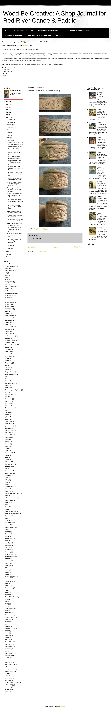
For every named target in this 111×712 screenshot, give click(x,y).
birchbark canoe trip (11, 293)
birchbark (8, 291)
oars (6, 518)
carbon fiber (8, 333)
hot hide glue (9, 437)
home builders (9, 435)
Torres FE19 (8, 644)
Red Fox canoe (9, 554)
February (10, 245)
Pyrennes (8, 549)
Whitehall (8, 680)
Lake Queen (8, 473)
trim (6, 651)
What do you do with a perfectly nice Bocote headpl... (14, 189)
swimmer (7, 621)
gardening (8, 412)
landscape (8, 475)
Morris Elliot (8, 507)
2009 (7, 254)
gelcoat (7, 414)
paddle (7, 525)
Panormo (8, 534)
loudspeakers (9, 486)
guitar (7, 419)
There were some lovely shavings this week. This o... (15, 201)
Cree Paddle (9, 356)
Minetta (7, 502)
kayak (7, 455)
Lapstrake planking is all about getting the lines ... (15, 211)
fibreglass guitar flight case (13, 390)
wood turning (9, 685)
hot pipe (7, 439)
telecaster (8, 626)
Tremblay (8, 649)
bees (6, 284)
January (9, 248)
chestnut (7, 338)
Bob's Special (9, 295)
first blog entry (9, 394)
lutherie (7, 489)
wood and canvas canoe (12, 682)
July (8, 130)
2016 (7, 107)
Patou (7, 536)
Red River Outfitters (11, 556)
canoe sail (8, 324)
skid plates (8, 594)
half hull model (9, 430)
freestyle (7, 405)
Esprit (7, 378)
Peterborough (9, 538)
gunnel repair (9, 426)
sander (7, 572)
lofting (7, 480)
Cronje (7, 358)
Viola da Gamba (37, 231)
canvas (7, 331)
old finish (7, 520)
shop (6, 590)
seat (6, 583)
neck (6, 509)
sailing (7, 570)
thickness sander (10, 628)
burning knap (9, 309)
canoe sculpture (10, 327)
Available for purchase (13, 35)
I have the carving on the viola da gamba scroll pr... (14, 229)
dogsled (7, 369)
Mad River (8, 491)
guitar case (8, 421)
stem (6, 610)
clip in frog (8, 349)
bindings (7, 288)
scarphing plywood (10, 577)
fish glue (7, 396)
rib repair (7, 561)
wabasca (7, 673)
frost (6, 410)
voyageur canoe (10, 669)
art (6, 273)
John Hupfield (9, 453)
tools (6, 637)
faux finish (8, 385)
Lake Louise (8, 471)
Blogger (63, 706)
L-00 (6, 468)
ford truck (8, 401)
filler (6, 392)
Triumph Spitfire (9, 655)
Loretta (7, 484)
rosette (7, 563)
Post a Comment (36, 238)
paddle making (9, 527)
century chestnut (10, 336)
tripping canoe (9, 653)
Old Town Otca (9, 522)
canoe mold (8, 318)
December (10, 119)
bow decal (8, 300)
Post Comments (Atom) (42, 251)
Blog (6, 30)
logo (6, 482)
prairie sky (8, 545)
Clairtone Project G (10, 345)
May (8, 135)
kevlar (7, 459)
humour (7, 444)
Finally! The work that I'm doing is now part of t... (14, 178)
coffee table (8, 351)
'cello (6, 264)
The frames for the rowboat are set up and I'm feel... (15, 220)
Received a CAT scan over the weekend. (14, 216)
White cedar (8, 678)
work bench (8, 689)
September (10, 127)
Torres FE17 (8, 642)
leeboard (7, 477)
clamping (7, 347)
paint (6, 529)
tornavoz (7, 639)
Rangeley (8, 552)
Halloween (8, 432)
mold (6, 504)
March (9, 140)
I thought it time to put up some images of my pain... (14, 162)
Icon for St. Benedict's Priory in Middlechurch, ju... (14, 152)
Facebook (25, 45)
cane (6, 311)
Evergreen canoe (10, 383)
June (8, 132)
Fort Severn (8, 403)
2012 (7, 115)
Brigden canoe (9, 302)
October (9, 125)
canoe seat (8, 329)
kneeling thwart (9, 466)
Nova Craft (8, 516)
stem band (8, 612)
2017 (7, 104)
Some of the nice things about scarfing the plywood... (14, 183)
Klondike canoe (9, 464)
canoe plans (8, 320)
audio (6, 275)
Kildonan (7, 462)
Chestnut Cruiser (10, 340)
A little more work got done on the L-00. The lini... (14, 224)
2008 (7, 256)
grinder (7, 417)
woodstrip (8, 687)
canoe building (9, 315)
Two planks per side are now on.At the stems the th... (15, 168)
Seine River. (8, 585)
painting (7, 531)
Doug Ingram (16, 90)
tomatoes (8, 635)
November (10, 122)
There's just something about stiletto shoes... (14, 157)
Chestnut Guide (9, 342)
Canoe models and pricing (23, 30)
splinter (7, 601)
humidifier (8, 441)
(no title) (99, 93)
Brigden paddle (9, 306)
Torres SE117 (9, 646)
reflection (8, 558)
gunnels (7, 428)
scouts (7, 579)
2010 (7, 251)
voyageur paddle (10, 671)
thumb (7, 631)
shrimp (7, 592)
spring (7, 604)
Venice (7, 660)
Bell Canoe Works (10, 286)
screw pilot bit (9, 581)
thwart (7, 633)
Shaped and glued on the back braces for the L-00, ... (14, 195)
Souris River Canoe (11, 597)
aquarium (8, 268)
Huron (7, 446)
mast (6, 495)
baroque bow (9, 282)
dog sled (7, 367)
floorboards (8, 399)
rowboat (7, 565)
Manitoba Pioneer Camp (12, 493)
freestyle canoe (9, 408)
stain (6, 606)
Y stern (7, 691)
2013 (7, 112)
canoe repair (9, 322)
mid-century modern (11, 498)
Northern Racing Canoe (12, 513)
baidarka (7, 277)
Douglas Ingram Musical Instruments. (77, 30)
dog (6, 365)
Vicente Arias (9, 662)
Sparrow (7, 599)
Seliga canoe (9, 588)
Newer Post (32, 247)
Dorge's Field (9, 372)
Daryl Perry (8, 363)
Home (55, 247)
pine (6, 540)
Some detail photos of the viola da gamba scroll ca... (14, 235)
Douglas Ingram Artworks (48, 30)
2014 (7, 109)
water (6, 676)
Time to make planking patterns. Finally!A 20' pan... (14, 206)
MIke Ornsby (9, 500)
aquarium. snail (9, 270)
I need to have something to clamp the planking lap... (14, 173)
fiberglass (8, 387)
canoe (7, 313)
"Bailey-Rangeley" (10, 266)
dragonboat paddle (10, 374)
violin (6, 666)
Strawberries (9, 615)
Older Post (78, 247)
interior (7, 450)
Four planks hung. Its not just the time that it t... (14, 147)
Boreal (7, 297)
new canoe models (10, 511)
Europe (7, 381)
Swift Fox (8, 619)
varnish (7, 658)
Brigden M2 (8, 304)
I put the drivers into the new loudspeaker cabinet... (14, 240)
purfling (7, 547)
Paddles (59, 35)
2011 (7, 117)
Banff (6, 279)
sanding (7, 574)
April (8, 137)
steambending (9, 608)
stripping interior (10, 617)
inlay (6, 448)
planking (7, 543)
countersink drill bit (10, 354)
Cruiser (7, 360)
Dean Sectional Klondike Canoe (39, 35)
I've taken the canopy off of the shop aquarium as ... (15, 143)
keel (6, 457)
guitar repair (8, 423)
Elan (6, 376)
